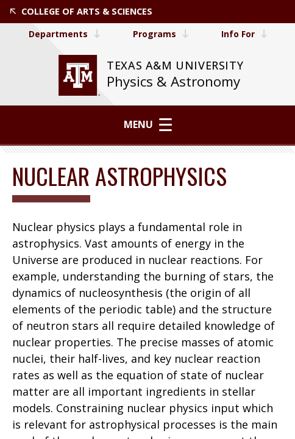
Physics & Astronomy (173, 81)
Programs (160, 34)
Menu (148, 124)
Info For (244, 34)
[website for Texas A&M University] (79, 75)
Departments (63, 34)
